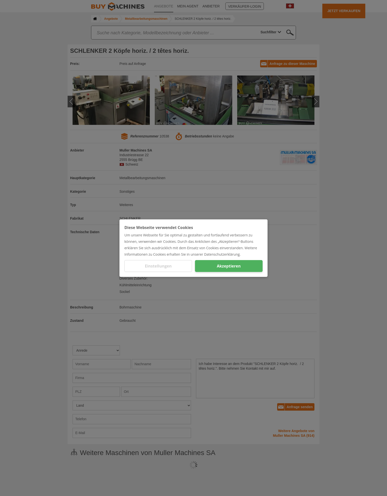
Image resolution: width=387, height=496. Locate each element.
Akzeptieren (229, 266)
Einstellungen (158, 266)
